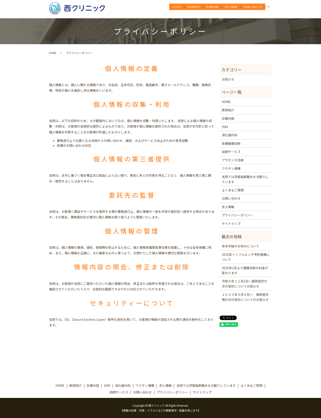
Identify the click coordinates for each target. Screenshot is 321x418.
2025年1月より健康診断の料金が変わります (245, 270)
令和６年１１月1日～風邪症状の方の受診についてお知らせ (244, 283)
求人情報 (232, 9)
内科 (225, 126)
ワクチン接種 (231, 168)
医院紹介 (198, 9)
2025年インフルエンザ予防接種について (246, 257)
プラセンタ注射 (233, 160)
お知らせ (228, 79)
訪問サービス (231, 151)
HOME (182, 9)
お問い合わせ (253, 9)
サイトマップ (231, 223)
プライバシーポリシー (237, 215)
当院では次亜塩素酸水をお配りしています (245, 179)
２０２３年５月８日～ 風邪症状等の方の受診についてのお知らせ (245, 297)
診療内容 (215, 9)
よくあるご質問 (233, 190)
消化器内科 (229, 135)
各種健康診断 (231, 143)
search (271, 9)
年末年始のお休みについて (240, 246)
